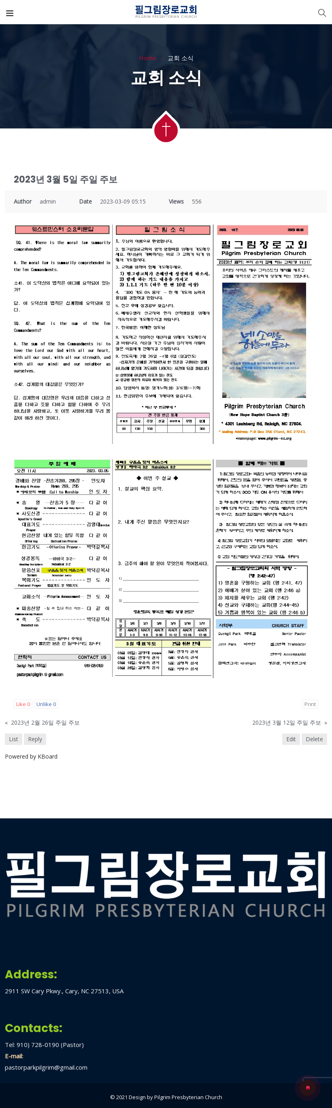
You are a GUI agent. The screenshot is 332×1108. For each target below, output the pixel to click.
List (13, 739)
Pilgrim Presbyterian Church (188, 1097)
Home (147, 58)
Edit (291, 739)
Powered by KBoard (31, 756)
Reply (35, 739)
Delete (314, 739)
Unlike (46, 704)
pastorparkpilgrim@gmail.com (46, 1067)
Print (310, 704)
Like (23, 704)
